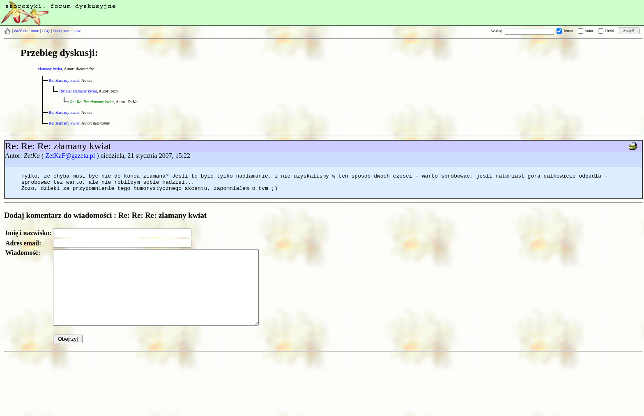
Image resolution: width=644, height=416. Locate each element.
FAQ (46, 31)
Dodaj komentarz (67, 31)
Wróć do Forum (26, 31)
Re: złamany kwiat (64, 80)
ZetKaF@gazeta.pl (70, 155)
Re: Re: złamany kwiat (78, 91)
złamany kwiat (50, 69)
